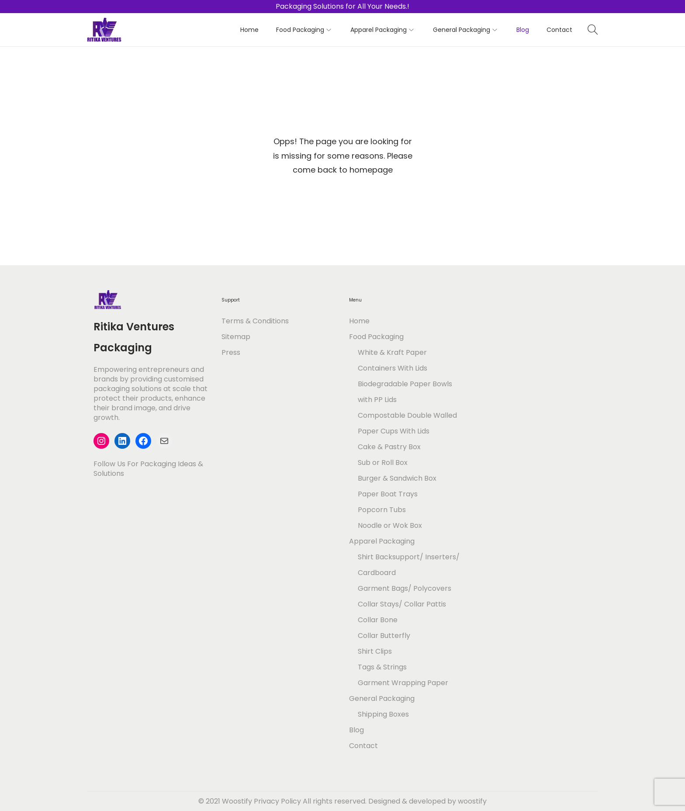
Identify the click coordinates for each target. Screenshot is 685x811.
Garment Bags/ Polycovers (404, 588)
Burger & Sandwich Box (397, 478)
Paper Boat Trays (388, 494)
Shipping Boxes (383, 714)
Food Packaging (376, 337)
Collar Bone (378, 620)
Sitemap (235, 337)
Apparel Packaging (382, 541)
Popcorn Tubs (382, 510)
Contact (363, 746)
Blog (356, 730)
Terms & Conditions (255, 321)
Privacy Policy (277, 801)
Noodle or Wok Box (390, 525)
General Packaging (382, 698)
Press (230, 352)
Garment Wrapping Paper (403, 683)
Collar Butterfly (384, 636)
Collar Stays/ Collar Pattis (402, 604)
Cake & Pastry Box (389, 447)
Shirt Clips (375, 651)
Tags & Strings (382, 667)
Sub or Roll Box (383, 462)
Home (359, 321)
